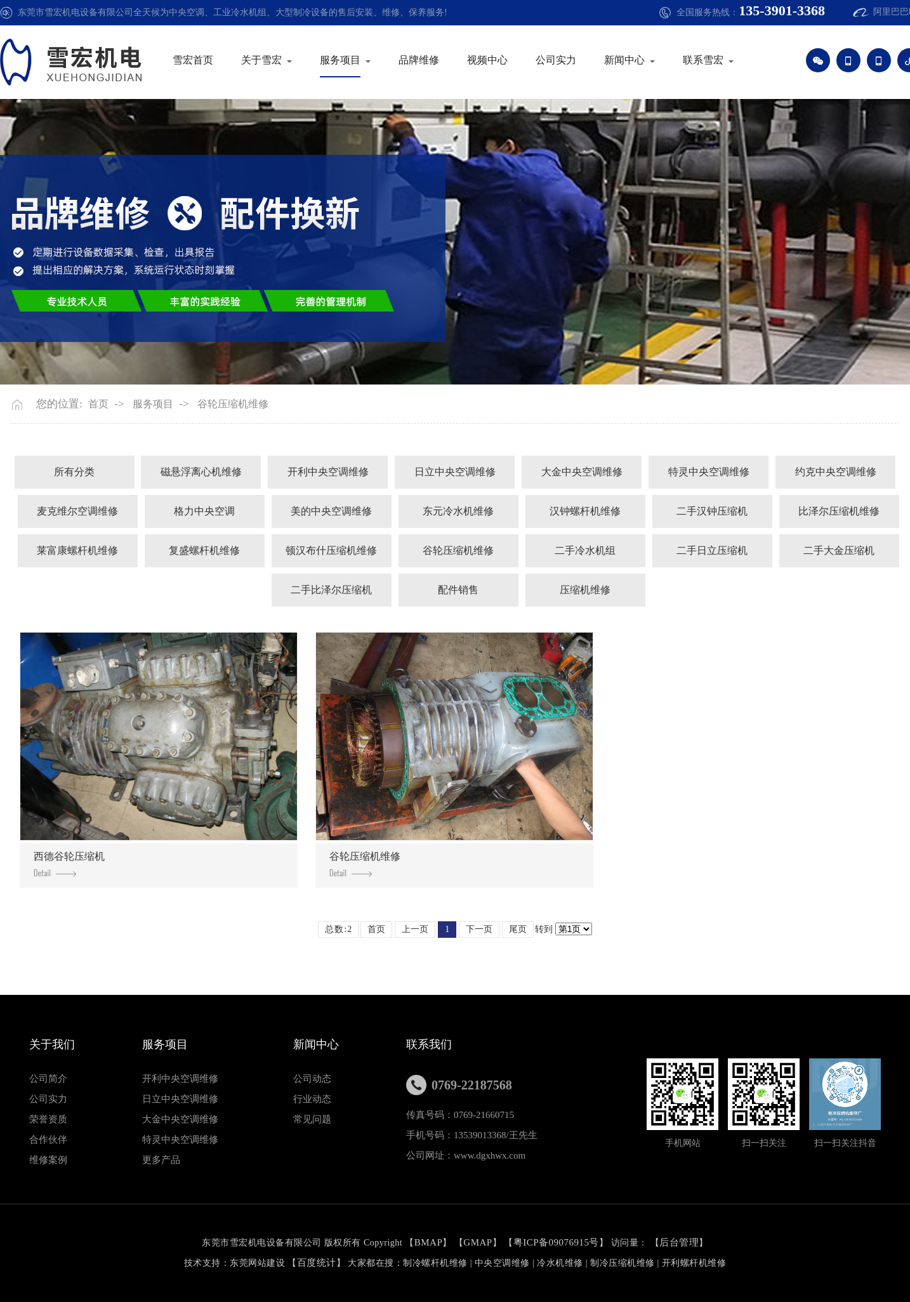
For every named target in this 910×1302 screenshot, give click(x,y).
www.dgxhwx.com (489, 1155)
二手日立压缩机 (712, 550)
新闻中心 (635, 60)
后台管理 (679, 1242)
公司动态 (312, 1079)
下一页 (479, 929)
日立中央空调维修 (455, 471)
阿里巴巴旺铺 (872, 11)
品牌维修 (429, 60)
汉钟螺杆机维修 (585, 511)
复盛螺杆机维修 (204, 550)
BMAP (428, 1242)
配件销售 (458, 589)
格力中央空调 (204, 511)
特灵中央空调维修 (708, 471)
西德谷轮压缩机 (69, 864)
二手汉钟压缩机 (712, 511)
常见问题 (312, 1119)
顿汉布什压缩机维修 (331, 550)
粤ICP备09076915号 (556, 1242)
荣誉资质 (48, 1119)
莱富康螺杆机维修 (77, 550)
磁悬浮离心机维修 (201, 471)
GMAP (477, 1242)
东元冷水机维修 (458, 511)
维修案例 (48, 1160)
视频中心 (498, 60)
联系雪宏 (714, 60)
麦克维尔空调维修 (77, 511)
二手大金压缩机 (838, 550)
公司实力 (566, 60)
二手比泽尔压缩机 (331, 589)
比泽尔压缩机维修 (839, 511)
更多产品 (161, 1160)
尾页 (518, 929)
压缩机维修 (585, 589)
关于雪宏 (272, 60)
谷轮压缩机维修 (232, 404)
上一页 (415, 929)
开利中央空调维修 (328, 471)
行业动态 (312, 1099)
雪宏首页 (203, 60)
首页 (98, 404)
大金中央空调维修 (582, 471)
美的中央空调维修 (331, 511)
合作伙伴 (48, 1139)
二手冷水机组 (585, 550)
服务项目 (351, 60)
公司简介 (48, 1079)
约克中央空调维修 (835, 471)
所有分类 (74, 471)
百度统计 (316, 1263)
